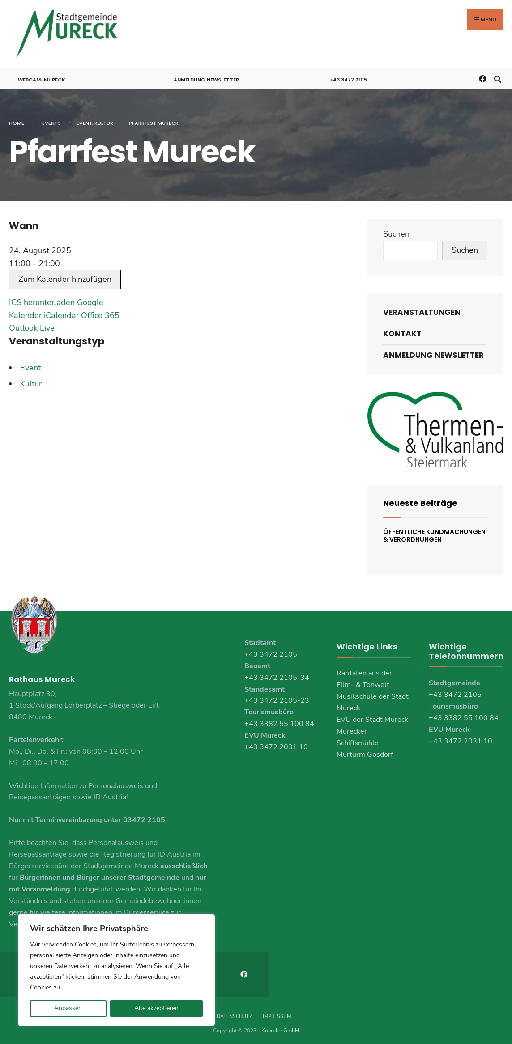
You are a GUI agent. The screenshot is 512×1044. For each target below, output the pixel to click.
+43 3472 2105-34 (276, 674)
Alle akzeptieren (156, 1008)
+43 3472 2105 (348, 76)
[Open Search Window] (497, 74)
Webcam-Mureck (41, 76)
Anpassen (68, 1008)
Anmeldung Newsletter (206, 76)
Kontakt (402, 330)
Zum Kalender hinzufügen (64, 275)
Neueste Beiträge (420, 499)
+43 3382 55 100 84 (279, 720)
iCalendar (61, 311)
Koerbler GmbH (280, 1026)
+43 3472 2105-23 (276, 697)
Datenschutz (234, 1012)
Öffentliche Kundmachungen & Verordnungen (434, 532)
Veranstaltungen (422, 308)
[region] (116, 970)
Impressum (277, 1012)
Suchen (396, 230)
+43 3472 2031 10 (276, 743)
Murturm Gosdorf (365, 751)
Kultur (103, 119)
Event (84, 119)
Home (16, 119)
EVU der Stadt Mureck (372, 716)
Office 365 (100, 311)
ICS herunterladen (42, 298)
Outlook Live (32, 324)
